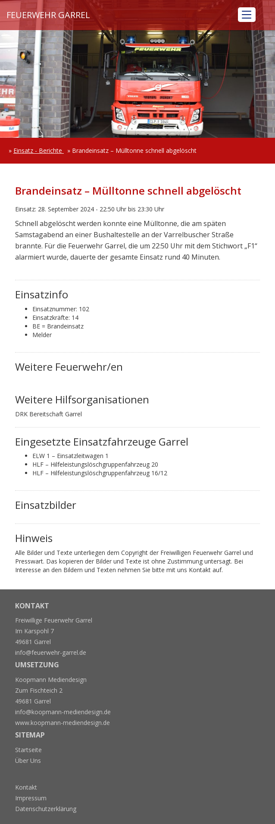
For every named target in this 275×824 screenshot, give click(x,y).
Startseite (28, 750)
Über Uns (28, 760)
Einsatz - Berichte (38, 150)
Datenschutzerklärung (45, 809)
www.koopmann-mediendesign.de (62, 723)
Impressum (31, 798)
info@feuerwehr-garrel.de (50, 652)
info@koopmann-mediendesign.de (63, 712)
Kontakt (26, 787)
